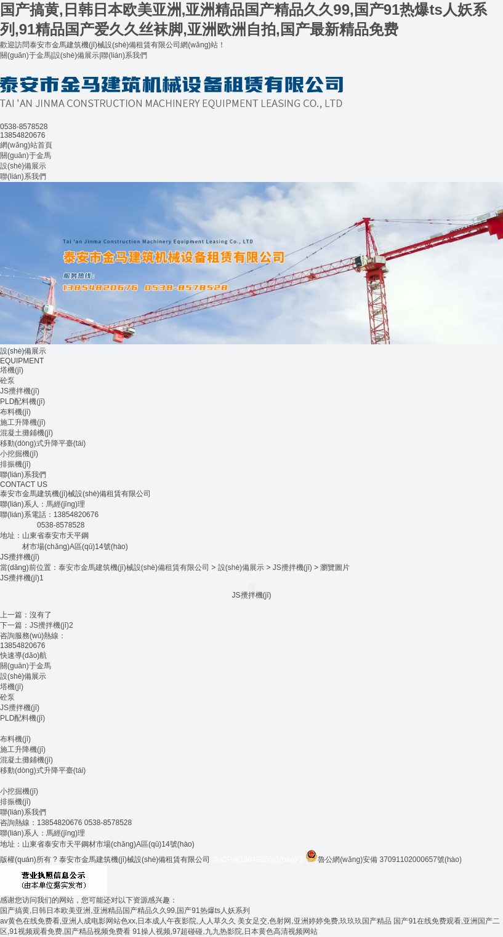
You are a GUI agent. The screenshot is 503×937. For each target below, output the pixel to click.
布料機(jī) (15, 412)
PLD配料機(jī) (22, 401)
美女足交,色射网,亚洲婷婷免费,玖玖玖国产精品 (315, 921)
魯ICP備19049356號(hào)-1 (258, 859)
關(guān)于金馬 (25, 55)
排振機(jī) (15, 464)
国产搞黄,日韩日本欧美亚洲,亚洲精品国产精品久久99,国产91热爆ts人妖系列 (125, 910)
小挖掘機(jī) (19, 453)
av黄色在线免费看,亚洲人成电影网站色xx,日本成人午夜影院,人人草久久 (118, 921)
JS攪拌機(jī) (19, 391)
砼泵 (7, 380)
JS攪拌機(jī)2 (51, 625)
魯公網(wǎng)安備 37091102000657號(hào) (383, 859)
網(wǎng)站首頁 (26, 145)
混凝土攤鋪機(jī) (26, 433)
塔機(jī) (11, 370)
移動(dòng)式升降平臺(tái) (43, 443)
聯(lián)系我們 (124, 55)
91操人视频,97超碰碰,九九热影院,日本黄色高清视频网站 (225, 931)
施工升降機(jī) (23, 422)
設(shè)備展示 (76, 55)
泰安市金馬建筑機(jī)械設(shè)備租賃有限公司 (133, 567)
